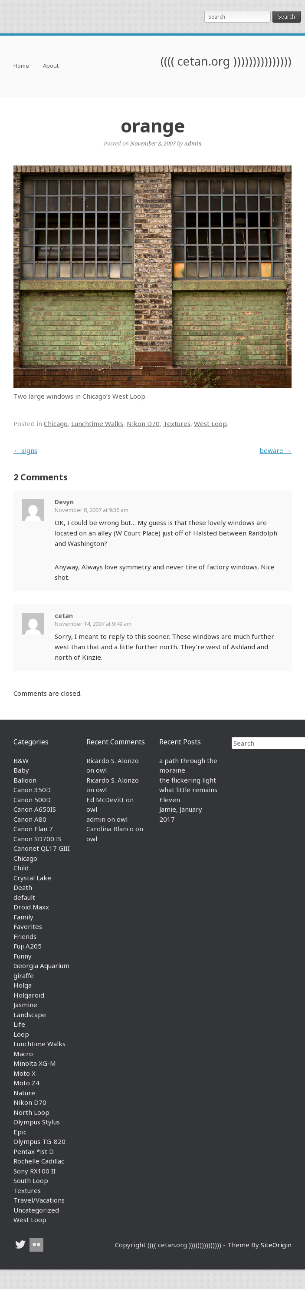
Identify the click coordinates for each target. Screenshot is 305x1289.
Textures (176, 423)
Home (21, 66)
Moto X (24, 1073)
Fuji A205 (27, 946)
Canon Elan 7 (33, 828)
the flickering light (187, 780)
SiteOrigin (276, 1244)
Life (19, 1024)
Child (21, 867)
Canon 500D (32, 799)
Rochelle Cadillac (38, 1161)
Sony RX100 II (34, 1171)
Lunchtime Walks (97, 423)
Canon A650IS (34, 809)
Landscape (29, 1014)
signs (25, 450)
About (51, 66)
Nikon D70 (143, 423)
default (24, 897)
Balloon (24, 780)
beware (275, 450)
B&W (21, 760)
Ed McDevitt (105, 799)
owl (101, 770)
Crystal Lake (32, 877)
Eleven (169, 799)
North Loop (31, 1112)
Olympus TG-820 (39, 1141)
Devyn (64, 502)
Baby (21, 770)
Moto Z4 (26, 1082)
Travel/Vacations (39, 1200)
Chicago (56, 423)
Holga (22, 985)
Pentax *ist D (33, 1151)
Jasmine (25, 1004)
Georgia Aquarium (41, 965)
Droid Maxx (31, 906)
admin (193, 143)
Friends (24, 936)
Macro (23, 1053)
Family (23, 916)
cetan (64, 615)
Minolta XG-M (34, 1063)
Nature (24, 1092)
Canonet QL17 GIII (41, 848)
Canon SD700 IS (37, 838)
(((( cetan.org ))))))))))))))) (226, 61)
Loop (21, 1034)
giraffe (23, 975)
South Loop (30, 1180)
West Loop (210, 423)
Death (22, 887)
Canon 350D (32, 789)
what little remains (188, 789)
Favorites (27, 926)
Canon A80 (29, 819)
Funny (22, 956)
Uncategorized (36, 1210)
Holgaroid (28, 995)
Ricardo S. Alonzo (112, 760)
